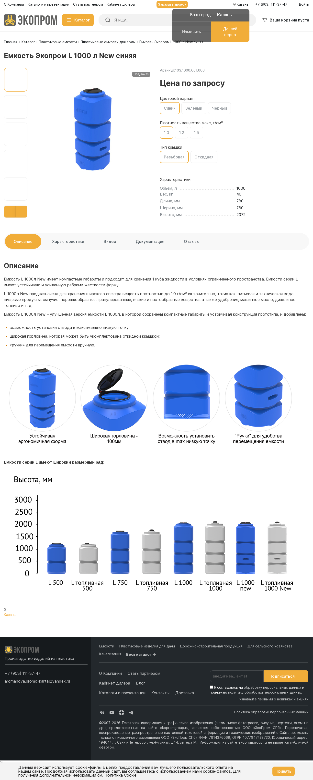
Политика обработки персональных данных (271, 712)
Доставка (184, 692)
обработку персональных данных (272, 687)
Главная (11, 42)
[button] (10, 212)
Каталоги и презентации (122, 692)
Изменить (191, 31)
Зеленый (193, 108)
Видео (110, 241)
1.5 (196, 132)
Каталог (28, 42)
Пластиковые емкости (58, 42)
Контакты (160, 692)
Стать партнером (144, 673)
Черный (219, 108)
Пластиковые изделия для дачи (147, 646)
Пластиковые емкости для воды (108, 42)
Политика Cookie (120, 775)
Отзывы (192, 241)
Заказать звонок (172, 4)
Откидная (203, 157)
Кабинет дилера (114, 683)
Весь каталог (141, 654)
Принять (283, 771)
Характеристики (68, 241)
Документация (150, 241)
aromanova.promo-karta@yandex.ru (37, 681)
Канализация (110, 654)
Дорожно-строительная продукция (211, 646)
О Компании (110, 673)
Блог (140, 683)
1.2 (181, 132)
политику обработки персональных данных (265, 692)
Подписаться (285, 676)
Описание (23, 241)
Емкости (106, 646)
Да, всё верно (230, 31)
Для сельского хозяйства (269, 646)
